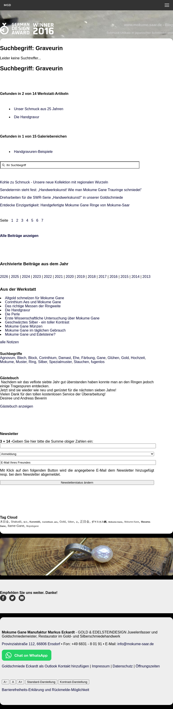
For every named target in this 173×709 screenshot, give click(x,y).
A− (5, 682)
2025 (15, 277)
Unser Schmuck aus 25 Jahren (38, 109)
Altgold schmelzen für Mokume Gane (34, 298)
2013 (146, 277)
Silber (42, 362)
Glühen (113, 358)
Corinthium (47, 358)
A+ (20, 682)
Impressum (101, 666)
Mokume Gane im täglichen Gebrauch (35, 330)
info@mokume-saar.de (135, 644)
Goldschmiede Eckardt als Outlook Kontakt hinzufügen (45, 666)
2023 (37, 277)
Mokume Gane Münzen (23, 326)
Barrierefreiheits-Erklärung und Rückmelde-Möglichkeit (45, 690)
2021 (59, 277)
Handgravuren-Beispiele (33, 152)
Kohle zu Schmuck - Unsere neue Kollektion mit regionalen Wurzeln (54, 182)
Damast (65, 358)
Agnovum (7, 358)
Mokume (7, 362)
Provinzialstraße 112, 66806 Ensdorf (31, 644)
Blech (21, 358)
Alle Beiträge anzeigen (19, 236)
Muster (21, 362)
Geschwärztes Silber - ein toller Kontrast (37, 322)
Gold (125, 358)
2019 (81, 277)
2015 (125, 277)
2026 (4, 277)
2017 (103, 277)
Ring (32, 362)
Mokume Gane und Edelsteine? (30, 334)
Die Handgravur (26, 117)
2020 (70, 277)
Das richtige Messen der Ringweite (33, 306)
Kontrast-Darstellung (73, 682)
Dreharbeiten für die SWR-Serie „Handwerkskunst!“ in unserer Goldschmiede (61, 197)
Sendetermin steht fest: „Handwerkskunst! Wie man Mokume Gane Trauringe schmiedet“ (71, 190)
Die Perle (12, 314)
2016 (113, 277)
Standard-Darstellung (41, 682)
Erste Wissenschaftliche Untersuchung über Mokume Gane (52, 318)
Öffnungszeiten (148, 666)
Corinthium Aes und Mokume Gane (33, 302)
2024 (26, 277)
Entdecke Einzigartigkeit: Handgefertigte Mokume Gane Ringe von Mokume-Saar (65, 205)
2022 (48, 277)
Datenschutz (123, 666)
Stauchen (81, 362)
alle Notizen (9, 342)
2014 (136, 277)
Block (32, 358)
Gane (101, 358)
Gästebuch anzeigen (16, 406)
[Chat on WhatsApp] (26, 659)
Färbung (88, 358)
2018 (92, 277)
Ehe (76, 358)
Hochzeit (138, 358)
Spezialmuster (60, 362)
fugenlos (98, 362)
